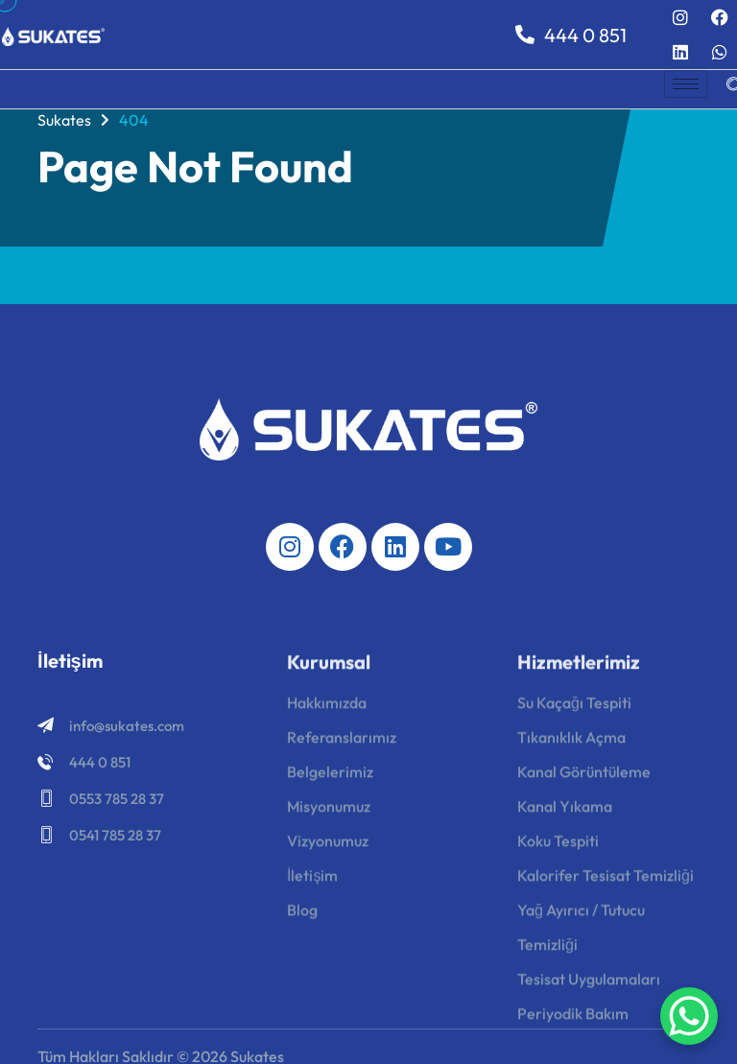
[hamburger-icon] (685, 84)
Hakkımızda (327, 708)
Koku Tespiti (558, 846)
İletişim (312, 880)
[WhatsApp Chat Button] (689, 1016)
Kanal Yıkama (564, 811)
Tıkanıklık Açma (571, 742)
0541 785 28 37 (115, 838)
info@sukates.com (126, 729)
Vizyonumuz (327, 846)
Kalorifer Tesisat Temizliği (605, 880)
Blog (302, 915)
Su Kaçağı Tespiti (574, 708)
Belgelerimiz (330, 777)
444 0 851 (571, 35)
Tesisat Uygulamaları (588, 984)
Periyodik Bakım (573, 1019)
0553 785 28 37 (116, 801)
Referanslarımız (341, 742)
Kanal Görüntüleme (584, 777)
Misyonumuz (328, 811)
